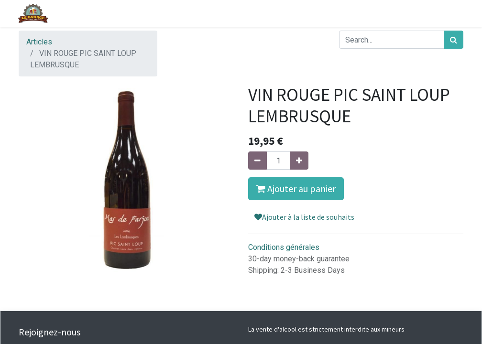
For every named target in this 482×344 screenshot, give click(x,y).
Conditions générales (283, 247)
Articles (39, 41)
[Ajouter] (299, 160)
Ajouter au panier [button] (296, 188)
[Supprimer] (257, 160)
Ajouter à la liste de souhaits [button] (304, 217)
